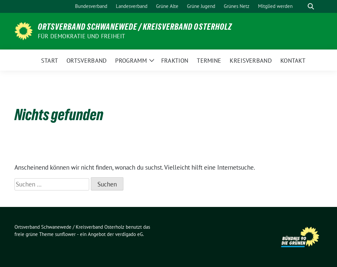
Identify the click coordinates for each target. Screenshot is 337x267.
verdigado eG (129, 234)
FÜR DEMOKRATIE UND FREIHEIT (81, 36)
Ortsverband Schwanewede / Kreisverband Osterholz (135, 27)
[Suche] (301, 6)
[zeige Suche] (310, 6)
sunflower (65, 234)
